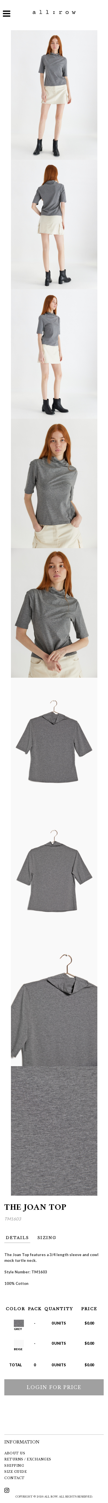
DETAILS (17, 1237)
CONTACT (14, 1478)
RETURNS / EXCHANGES (27, 1459)
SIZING (46, 1237)
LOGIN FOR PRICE (54, 1387)
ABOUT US (14, 1453)
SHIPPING (14, 1466)
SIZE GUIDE (15, 1472)
